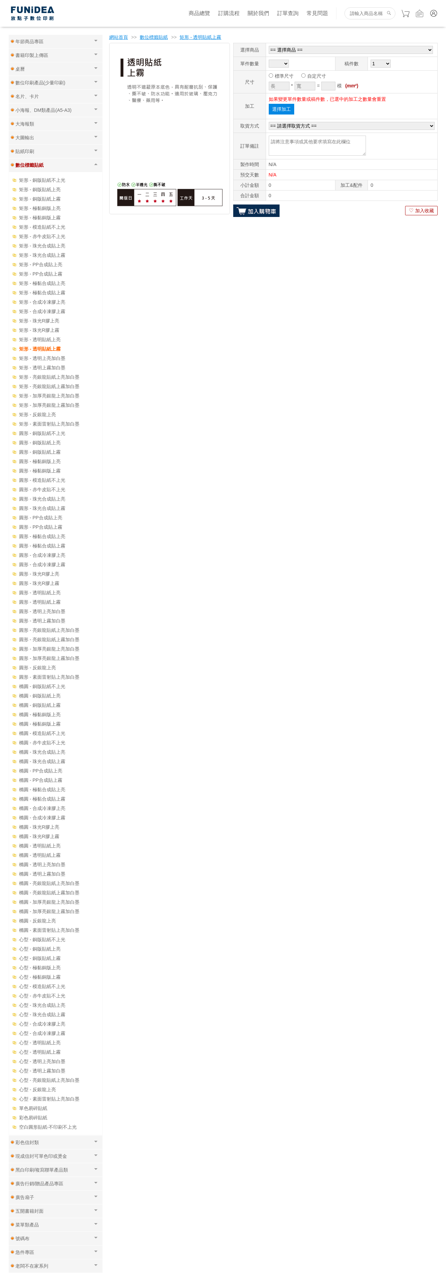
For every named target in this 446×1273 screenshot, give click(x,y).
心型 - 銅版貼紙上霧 (40, 958)
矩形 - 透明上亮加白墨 (42, 358)
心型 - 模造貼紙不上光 (42, 986)
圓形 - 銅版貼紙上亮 (40, 442)
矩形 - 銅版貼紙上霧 (40, 199)
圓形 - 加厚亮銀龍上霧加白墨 (49, 658)
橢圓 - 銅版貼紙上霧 (40, 705)
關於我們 (258, 13)
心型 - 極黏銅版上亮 (40, 967)
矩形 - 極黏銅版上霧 (40, 217)
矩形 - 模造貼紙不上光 (42, 227)
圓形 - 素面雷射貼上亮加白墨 (49, 677)
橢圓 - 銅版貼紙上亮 (40, 695)
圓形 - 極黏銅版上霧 (40, 470)
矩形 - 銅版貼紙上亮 (40, 189)
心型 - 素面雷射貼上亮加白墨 (49, 1099)
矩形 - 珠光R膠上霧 (39, 330)
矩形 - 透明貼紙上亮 (40, 339)
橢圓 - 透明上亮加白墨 (42, 864)
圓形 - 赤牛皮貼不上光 (42, 489)
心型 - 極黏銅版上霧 (40, 977)
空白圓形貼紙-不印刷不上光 (48, 1127)
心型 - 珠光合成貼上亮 (42, 1005)
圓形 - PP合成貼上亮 (40, 517)
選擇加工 (281, 109)
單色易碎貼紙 (33, 1108)
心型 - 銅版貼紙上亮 (40, 949)
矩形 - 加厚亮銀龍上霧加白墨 (49, 405)
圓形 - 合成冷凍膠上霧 (42, 564)
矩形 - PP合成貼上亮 (40, 264)
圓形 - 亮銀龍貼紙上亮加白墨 (49, 630)
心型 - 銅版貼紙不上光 (42, 939)
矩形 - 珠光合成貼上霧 (42, 255)
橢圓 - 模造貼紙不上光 (42, 733)
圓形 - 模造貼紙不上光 (42, 480)
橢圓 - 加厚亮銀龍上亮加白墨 (49, 902)
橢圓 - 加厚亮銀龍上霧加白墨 (49, 911)
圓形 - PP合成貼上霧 (40, 527)
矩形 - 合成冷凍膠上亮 (42, 302)
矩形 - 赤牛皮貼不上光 (42, 236)
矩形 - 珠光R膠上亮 (39, 320)
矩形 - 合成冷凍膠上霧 (42, 311)
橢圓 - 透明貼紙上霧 (40, 855)
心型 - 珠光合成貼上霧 (42, 1014)
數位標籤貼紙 (154, 37)
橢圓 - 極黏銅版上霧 (40, 724)
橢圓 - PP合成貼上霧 (40, 780)
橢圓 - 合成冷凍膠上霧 (42, 817)
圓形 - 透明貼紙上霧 (40, 602)
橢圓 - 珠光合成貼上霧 (42, 761)
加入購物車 (256, 210)
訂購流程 (229, 13)
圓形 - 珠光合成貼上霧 (42, 508)
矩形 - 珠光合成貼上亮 (42, 245)
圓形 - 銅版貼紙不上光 (42, 433)
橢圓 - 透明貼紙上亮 (40, 845)
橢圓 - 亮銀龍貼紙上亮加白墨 (49, 883)
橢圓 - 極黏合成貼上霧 (42, 799)
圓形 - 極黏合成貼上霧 (42, 545)
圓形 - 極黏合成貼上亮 (42, 536)
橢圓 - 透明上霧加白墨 (42, 874)
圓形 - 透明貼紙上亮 (40, 592)
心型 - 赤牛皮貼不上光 (42, 995)
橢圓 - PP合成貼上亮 (40, 770)
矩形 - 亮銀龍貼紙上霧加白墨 (49, 386)
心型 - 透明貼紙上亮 (40, 1042)
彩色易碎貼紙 (33, 1117)
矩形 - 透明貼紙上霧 (40, 349)
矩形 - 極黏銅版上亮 (40, 208)
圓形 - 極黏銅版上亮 (40, 461)
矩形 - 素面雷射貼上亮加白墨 (49, 424)
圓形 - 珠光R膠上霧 (39, 583)
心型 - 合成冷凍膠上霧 (42, 1033)
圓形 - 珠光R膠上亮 (39, 574)
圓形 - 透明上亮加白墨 (42, 611)
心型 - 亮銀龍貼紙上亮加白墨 (49, 1080)
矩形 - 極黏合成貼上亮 (42, 283)
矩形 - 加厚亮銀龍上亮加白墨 (49, 395)
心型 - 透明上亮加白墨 (42, 1061)
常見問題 (317, 13)
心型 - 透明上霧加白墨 (42, 1070)
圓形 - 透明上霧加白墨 (42, 620)
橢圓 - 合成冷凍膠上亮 (42, 808)
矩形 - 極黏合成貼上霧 (42, 292)
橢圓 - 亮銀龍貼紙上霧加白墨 (49, 892)
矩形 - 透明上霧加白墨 (42, 367)
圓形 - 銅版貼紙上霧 (40, 452)
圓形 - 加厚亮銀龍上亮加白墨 (49, 649)
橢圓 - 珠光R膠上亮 (39, 827)
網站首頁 (118, 37)
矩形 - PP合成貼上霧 (40, 274)
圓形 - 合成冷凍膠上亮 (42, 555)
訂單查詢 (288, 13)
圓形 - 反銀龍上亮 (37, 667)
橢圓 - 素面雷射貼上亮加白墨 (49, 930)
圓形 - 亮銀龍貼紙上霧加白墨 (49, 639)
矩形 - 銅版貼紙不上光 (42, 180)
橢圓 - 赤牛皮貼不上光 (42, 742)
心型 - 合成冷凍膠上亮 (42, 1024)
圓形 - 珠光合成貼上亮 (42, 499)
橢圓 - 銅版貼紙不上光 (42, 686)
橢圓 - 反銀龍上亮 (37, 920)
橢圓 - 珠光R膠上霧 (39, 836)
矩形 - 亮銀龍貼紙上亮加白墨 (49, 377)
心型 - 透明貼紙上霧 (40, 1052)
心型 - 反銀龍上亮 (37, 1089)
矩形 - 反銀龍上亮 (37, 414)
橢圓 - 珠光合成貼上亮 (42, 752)
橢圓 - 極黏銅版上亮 (40, 714)
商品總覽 (199, 13)
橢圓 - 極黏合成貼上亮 (42, 789)
